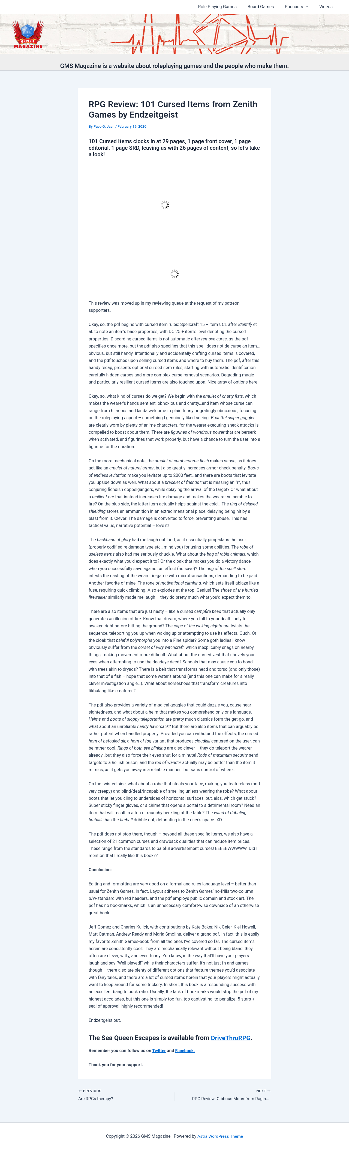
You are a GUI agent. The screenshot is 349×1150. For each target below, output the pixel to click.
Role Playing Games (225, 6)
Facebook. (186, 1050)
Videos (327, 6)
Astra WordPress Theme (220, 1136)
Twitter (159, 1050)
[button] (309, 7)
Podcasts (300, 7)
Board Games (266, 6)
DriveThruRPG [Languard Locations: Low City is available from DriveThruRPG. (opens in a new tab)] (232, 1038)
